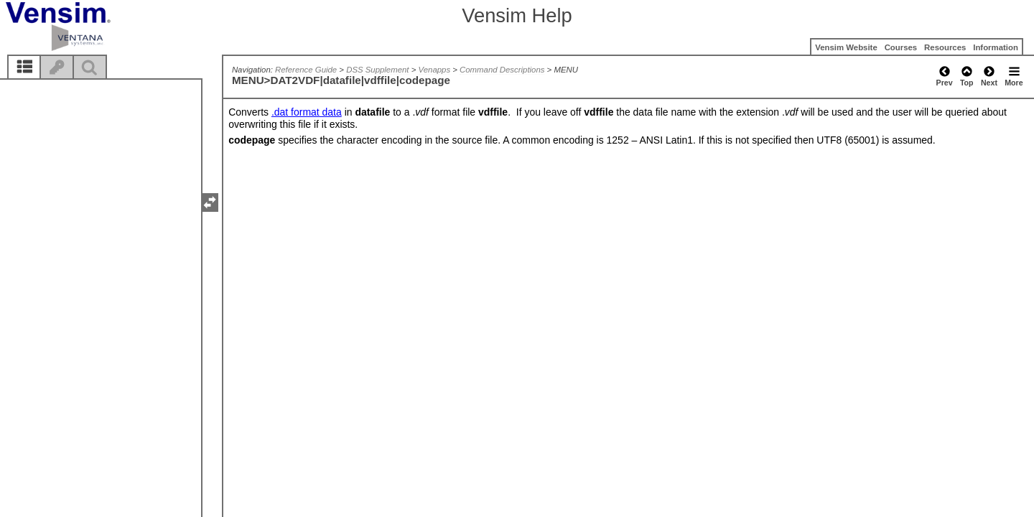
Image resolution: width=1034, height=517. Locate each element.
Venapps (435, 69)
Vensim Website (846, 47)
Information (995, 47)
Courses (901, 47)
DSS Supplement (377, 69)
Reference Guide (306, 69)
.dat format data (306, 112)
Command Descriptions (502, 69)
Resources (945, 47)
